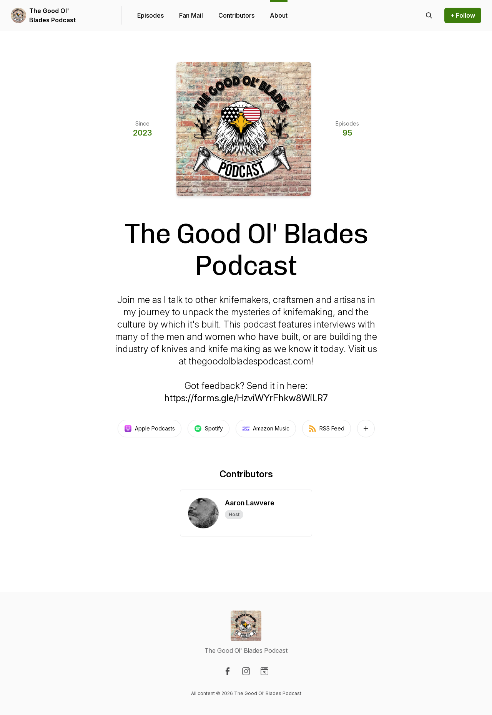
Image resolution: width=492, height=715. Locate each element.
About (279, 15)
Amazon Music (265, 428)
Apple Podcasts (149, 428)
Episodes (150, 15)
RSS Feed (326, 428)
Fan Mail (191, 15)
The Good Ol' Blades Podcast (52, 15)
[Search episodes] (429, 15)
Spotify (208, 428)
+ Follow (462, 15)
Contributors (236, 15)
